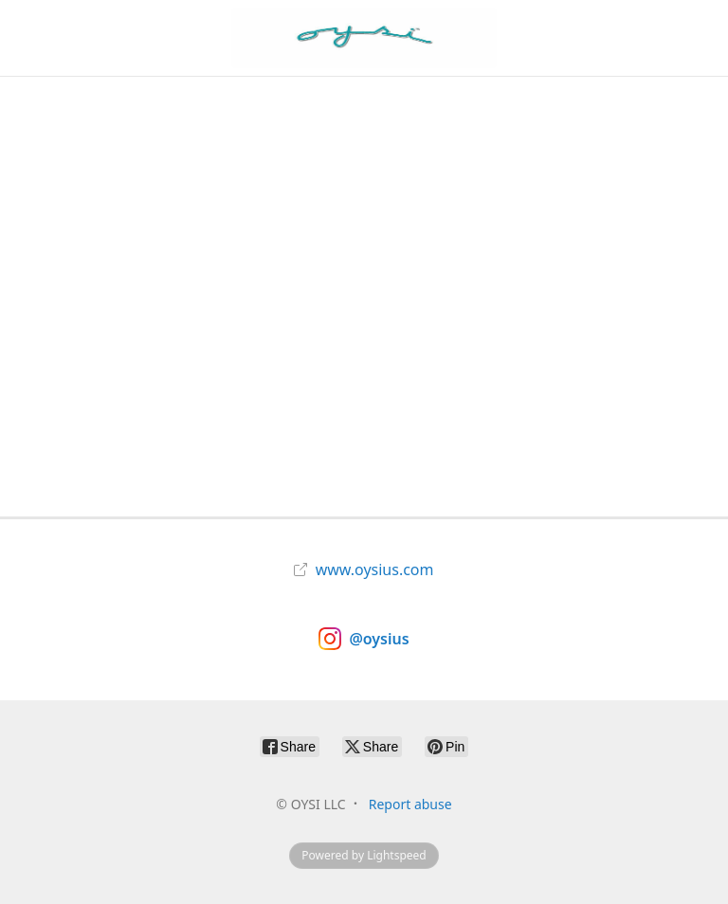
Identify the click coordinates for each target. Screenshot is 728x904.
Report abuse (410, 804)
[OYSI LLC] (363, 38)
